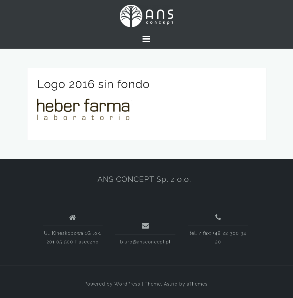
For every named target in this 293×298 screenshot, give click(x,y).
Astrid (171, 284)
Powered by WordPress (112, 284)
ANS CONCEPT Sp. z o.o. (144, 179)
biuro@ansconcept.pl (145, 241)
